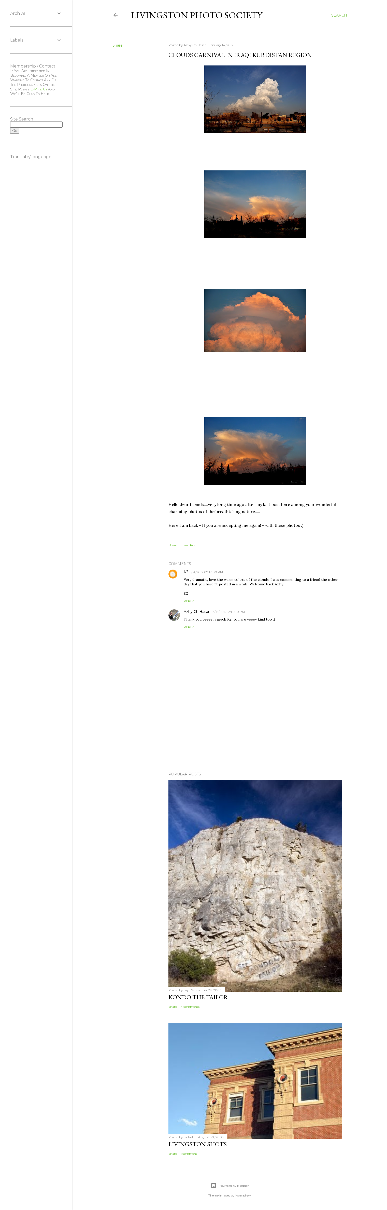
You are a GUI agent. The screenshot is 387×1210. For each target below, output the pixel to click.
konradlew (243, 1195)
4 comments (190, 1007)
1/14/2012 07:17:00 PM (206, 572)
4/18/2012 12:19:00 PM (228, 612)
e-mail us (38, 89)
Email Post (189, 545)
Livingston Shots (197, 1144)
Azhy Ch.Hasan (197, 611)
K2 (186, 572)
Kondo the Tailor (198, 997)
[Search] (339, 15)
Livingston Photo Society (196, 15)
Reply (189, 601)
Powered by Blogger (230, 1186)
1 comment (189, 1153)
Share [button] (117, 45)
